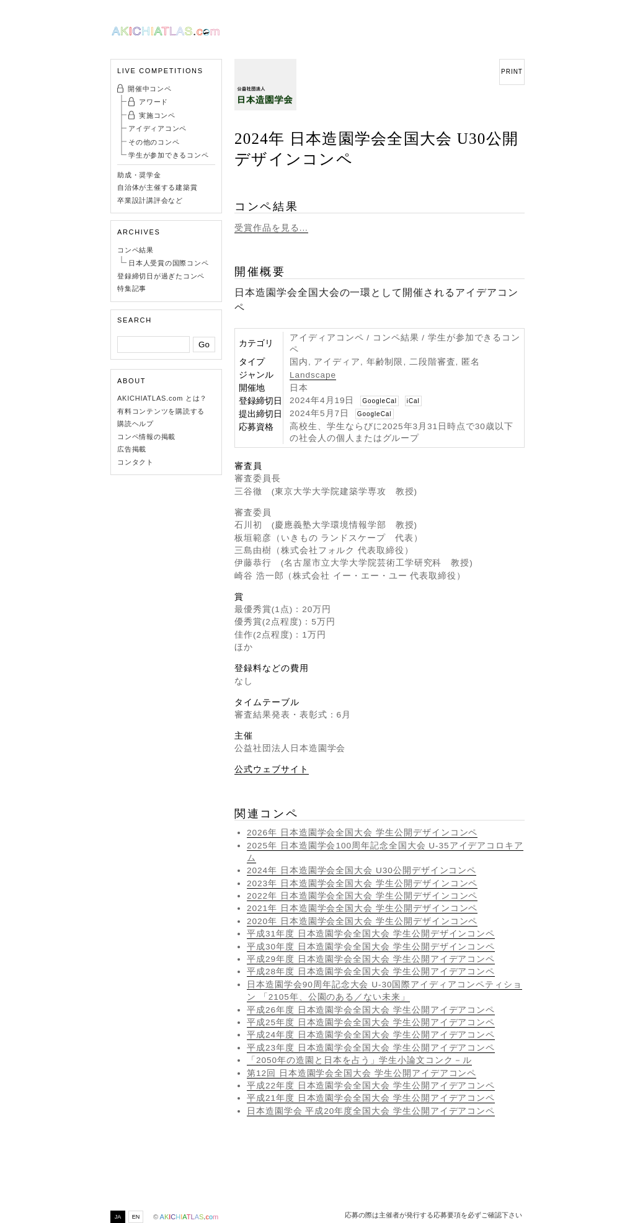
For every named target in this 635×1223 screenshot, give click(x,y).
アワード (153, 101)
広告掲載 (131, 449)
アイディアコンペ (157, 128)
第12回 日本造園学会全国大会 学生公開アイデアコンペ (361, 1073)
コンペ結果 (135, 250)
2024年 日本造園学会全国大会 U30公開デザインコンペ (361, 870)
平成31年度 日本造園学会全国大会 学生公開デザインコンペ (371, 933)
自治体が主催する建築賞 (157, 187)
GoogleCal (379, 401)
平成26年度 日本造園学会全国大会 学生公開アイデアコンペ (371, 1010)
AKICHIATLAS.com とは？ (162, 398)
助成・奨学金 (139, 175)
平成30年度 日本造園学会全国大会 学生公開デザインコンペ (371, 946)
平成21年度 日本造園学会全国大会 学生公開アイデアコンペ (371, 1098)
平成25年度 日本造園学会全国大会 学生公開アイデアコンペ (371, 1022)
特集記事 (131, 288)
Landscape (313, 375)
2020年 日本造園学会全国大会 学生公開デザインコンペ (362, 921)
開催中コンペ (150, 88)
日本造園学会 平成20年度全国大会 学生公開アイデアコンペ (371, 1111)
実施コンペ (157, 115)
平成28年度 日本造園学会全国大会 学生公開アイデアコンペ (371, 971)
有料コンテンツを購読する (161, 411)
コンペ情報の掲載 (146, 436)
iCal (413, 401)
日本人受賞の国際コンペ (168, 263)
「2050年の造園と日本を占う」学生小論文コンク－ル (359, 1060)
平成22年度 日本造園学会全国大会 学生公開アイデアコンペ (371, 1085)
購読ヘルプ (135, 423)
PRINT (512, 71)
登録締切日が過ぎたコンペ (161, 276)
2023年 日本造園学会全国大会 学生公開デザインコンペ (362, 883)
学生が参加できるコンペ (168, 155)
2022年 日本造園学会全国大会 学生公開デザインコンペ (362, 896)
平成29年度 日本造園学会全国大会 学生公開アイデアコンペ (371, 959)
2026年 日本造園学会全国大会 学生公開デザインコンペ (362, 832)
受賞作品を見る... (271, 228)
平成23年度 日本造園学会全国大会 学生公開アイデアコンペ (371, 1047)
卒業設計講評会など (150, 200)
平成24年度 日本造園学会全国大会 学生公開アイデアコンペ (371, 1034)
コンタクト (135, 462)
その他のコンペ (153, 142)
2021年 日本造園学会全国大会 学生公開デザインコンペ (362, 908)
